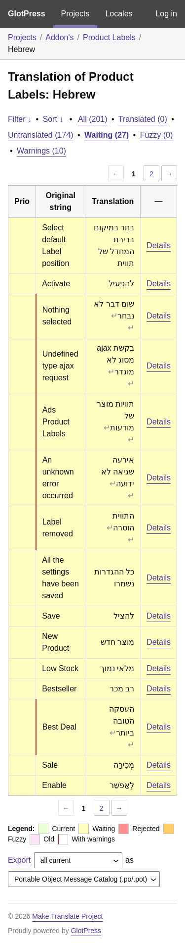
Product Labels (109, 37)
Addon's (59, 37)
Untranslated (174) (41, 135)
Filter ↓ (20, 119)
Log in (166, 13)
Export (19, 860)
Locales (118, 13)
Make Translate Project (67, 916)
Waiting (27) (106, 135)
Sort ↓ (53, 119)
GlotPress (26, 13)
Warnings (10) (41, 151)
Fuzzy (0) (156, 135)
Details (159, 245)
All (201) (93, 119)
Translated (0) (142, 119)
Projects (75, 13)
